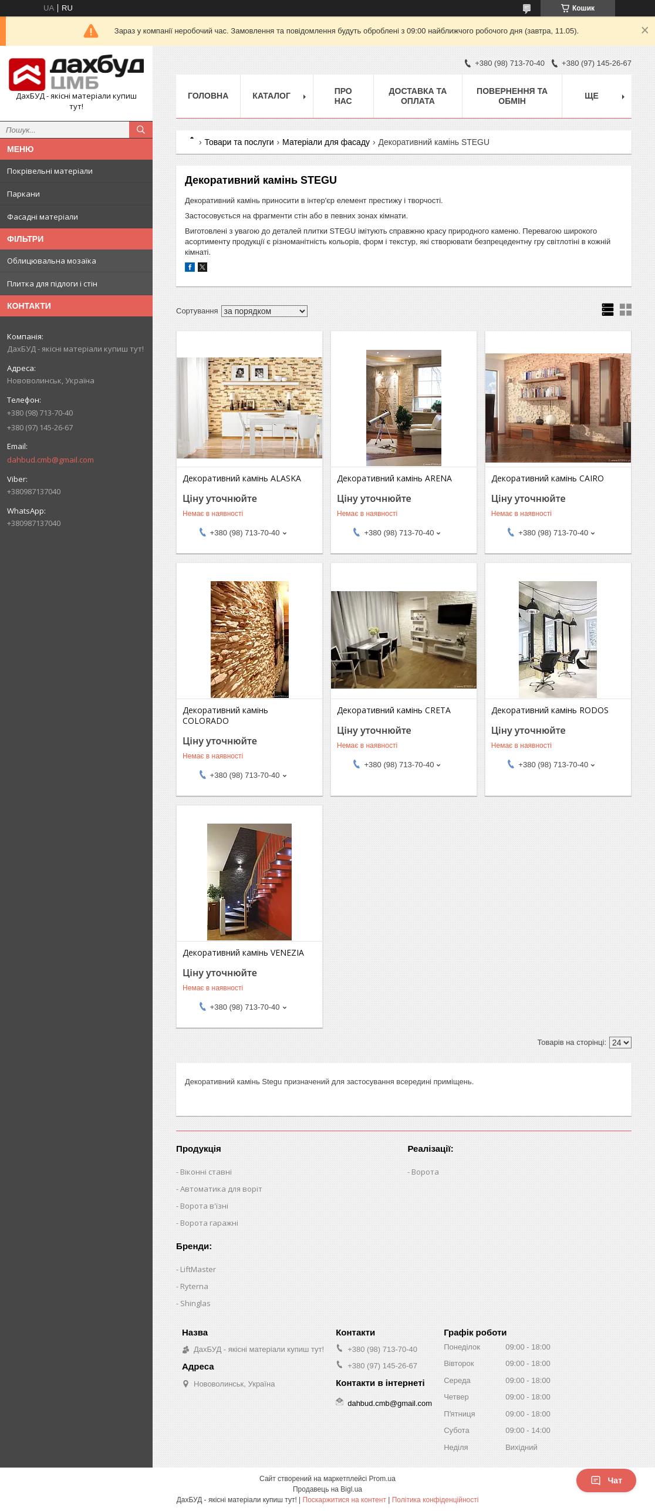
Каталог (271, 95)
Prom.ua (382, 1479)
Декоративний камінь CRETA (394, 710)
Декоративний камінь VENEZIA (243, 952)
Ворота (425, 1171)
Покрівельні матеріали (50, 171)
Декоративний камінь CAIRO (547, 478)
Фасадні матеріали (42, 216)
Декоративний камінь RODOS (550, 710)
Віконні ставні (206, 1171)
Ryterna (194, 1286)
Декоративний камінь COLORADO (225, 715)
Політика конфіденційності (435, 1500)
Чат (606, 1480)
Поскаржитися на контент (344, 1500)
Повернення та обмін (512, 96)
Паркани (23, 193)
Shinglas (195, 1303)
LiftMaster (198, 1269)
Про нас (343, 96)
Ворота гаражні (209, 1222)
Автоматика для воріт (221, 1188)
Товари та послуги (239, 142)
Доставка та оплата (418, 96)
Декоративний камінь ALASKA (242, 478)
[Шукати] (141, 130)
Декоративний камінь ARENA (394, 478)
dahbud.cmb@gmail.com (50, 459)
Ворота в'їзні (204, 1205)
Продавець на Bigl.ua (327, 1489)
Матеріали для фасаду (326, 142)
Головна (208, 95)
